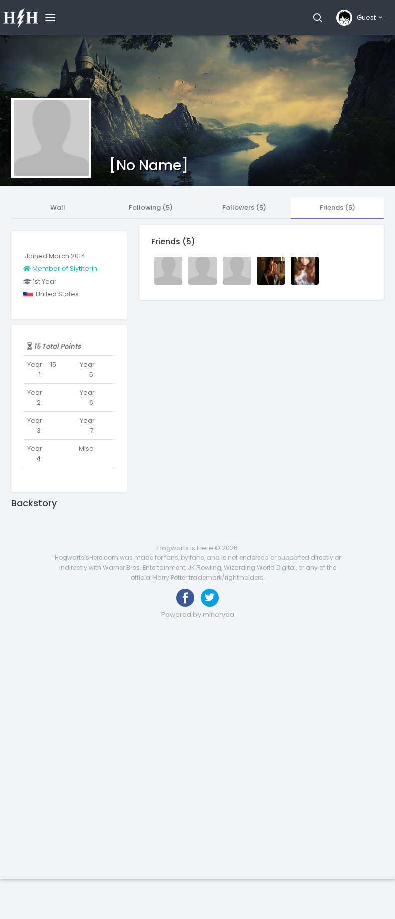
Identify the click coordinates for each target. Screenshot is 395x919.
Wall (57, 207)
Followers (244, 207)
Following (151, 207)
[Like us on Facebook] (185, 598)
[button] (317, 17)
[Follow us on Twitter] (210, 598)
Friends (337, 207)
